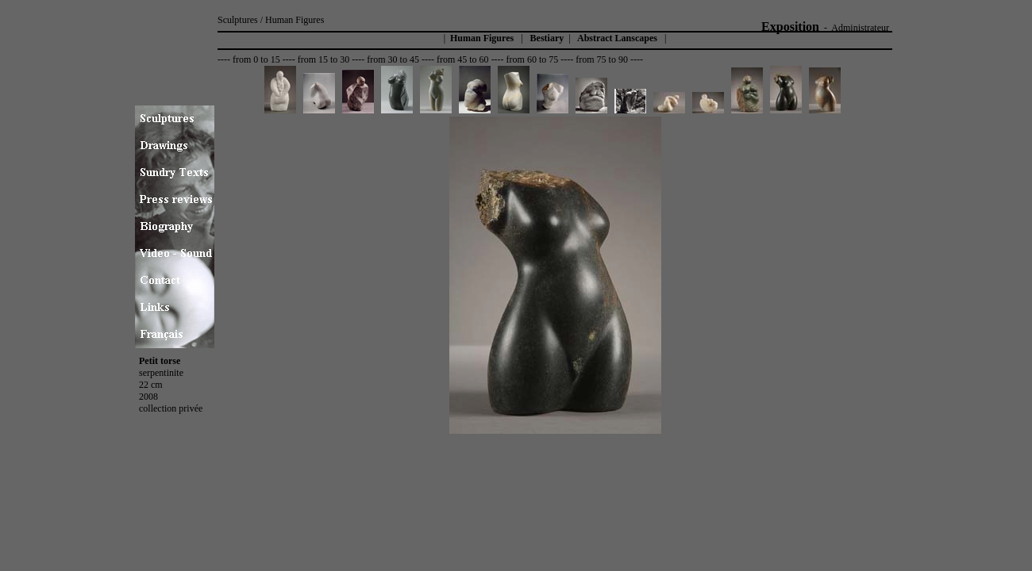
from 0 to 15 (256, 59)
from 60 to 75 (532, 59)
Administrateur (860, 27)
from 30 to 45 (393, 59)
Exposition (790, 26)
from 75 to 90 (602, 59)
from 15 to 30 (324, 59)
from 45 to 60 (463, 59)
